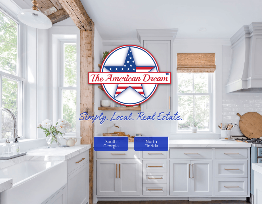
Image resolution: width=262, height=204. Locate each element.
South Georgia (111, 143)
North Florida (151, 143)
